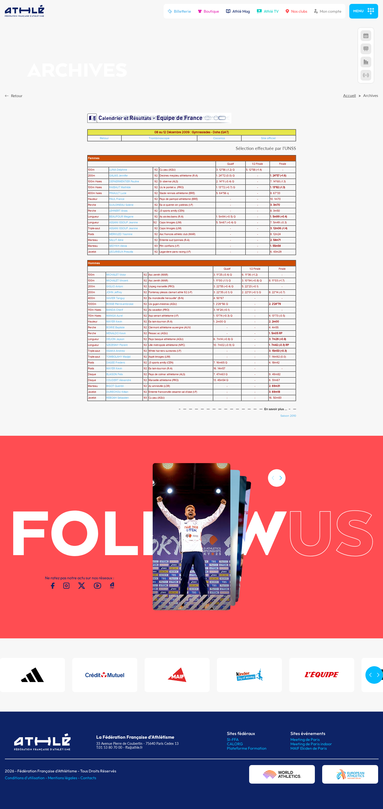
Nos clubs (296, 11)
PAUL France (116, 199)
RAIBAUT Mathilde (120, 187)
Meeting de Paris (305, 739)
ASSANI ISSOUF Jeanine (123, 222)
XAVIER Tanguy (115, 298)
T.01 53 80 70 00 (109, 747)
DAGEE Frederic (115, 362)
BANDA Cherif (114, 310)
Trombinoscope (159, 138)
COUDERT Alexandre (118, 380)
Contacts (88, 777)
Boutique (208, 11)
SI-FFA (233, 739)
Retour (104, 138)
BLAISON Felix (114, 374)
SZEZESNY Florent (117, 345)
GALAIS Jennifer (118, 175)
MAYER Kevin (114, 321)
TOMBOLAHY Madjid (118, 356)
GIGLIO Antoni (114, 286)
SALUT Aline (116, 240)
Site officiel (268, 138)
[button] (280, 493)
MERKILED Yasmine (120, 234)
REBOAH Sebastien (117, 397)
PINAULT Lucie (117, 193)
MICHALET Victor (116, 274)
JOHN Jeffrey (114, 292)
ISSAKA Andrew (115, 351)
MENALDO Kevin (116, 333)
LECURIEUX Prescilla (121, 251)
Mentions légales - (64, 777)
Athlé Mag (238, 11)
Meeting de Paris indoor (311, 743)
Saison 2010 (288, 415)
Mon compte (327, 11)
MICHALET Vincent (117, 280)
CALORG (235, 743)
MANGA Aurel (114, 315)
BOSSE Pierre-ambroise (119, 304)
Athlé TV (268, 11)
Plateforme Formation (246, 748)
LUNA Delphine (118, 169)
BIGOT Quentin (115, 386)
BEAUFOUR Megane (121, 216)
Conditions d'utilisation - (26, 777)
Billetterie (179, 11)
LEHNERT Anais (118, 210)
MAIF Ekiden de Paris (308, 748)
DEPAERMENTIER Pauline (124, 181)
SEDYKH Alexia (118, 246)
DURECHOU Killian (117, 392)
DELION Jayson (115, 339)
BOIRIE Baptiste (115, 327)
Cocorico (219, 138)
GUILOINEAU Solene (121, 205)
